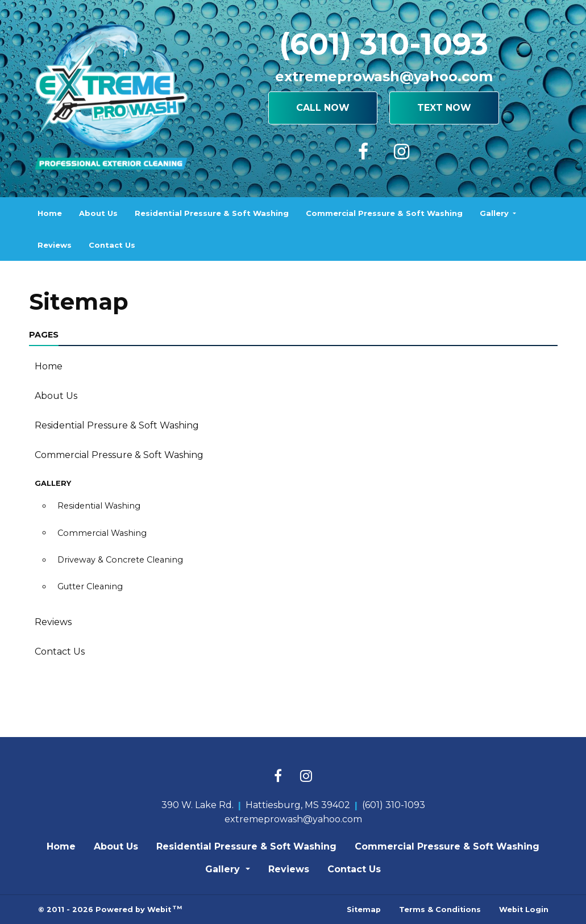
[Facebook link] (278, 776)
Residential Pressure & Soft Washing (212, 213)
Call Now (323, 107)
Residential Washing (98, 506)
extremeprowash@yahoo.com (384, 76)
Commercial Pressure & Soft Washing (384, 213)
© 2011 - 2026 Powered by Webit (110, 909)
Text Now (444, 107)
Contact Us (112, 244)
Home (50, 213)
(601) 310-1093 (383, 44)
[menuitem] (49, 213)
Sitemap (364, 909)
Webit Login (523, 909)
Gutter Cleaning (90, 586)
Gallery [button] (495, 213)
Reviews (55, 244)
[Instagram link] (306, 776)
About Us (98, 213)
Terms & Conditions (440, 909)
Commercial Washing (102, 533)
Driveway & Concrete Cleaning (120, 560)
